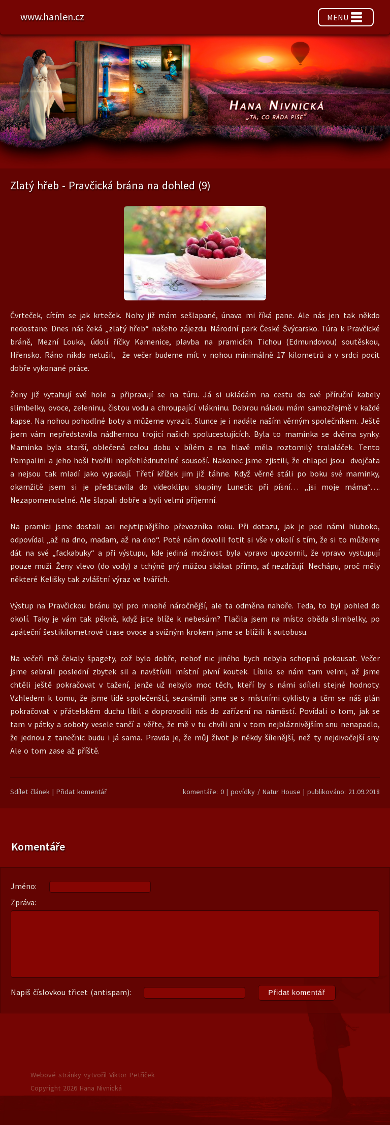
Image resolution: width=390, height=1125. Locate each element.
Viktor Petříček (132, 1074)
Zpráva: (195, 937)
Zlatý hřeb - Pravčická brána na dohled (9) (110, 185)
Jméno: (81, 887)
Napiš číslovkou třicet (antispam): (173, 993)
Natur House (283, 791)
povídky (243, 791)
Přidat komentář (81, 791)
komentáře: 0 (203, 791)
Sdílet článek (30, 791)
